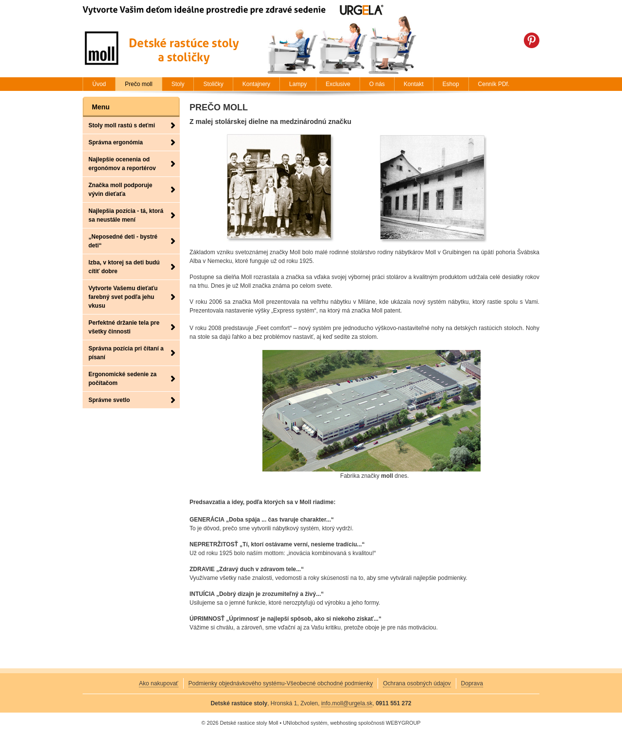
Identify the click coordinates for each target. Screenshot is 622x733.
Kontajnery (256, 84)
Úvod (99, 84)
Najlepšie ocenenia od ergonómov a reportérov (122, 164)
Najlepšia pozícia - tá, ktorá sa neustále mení (125, 215)
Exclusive (338, 84)
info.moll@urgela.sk (347, 703)
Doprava (472, 683)
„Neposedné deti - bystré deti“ (122, 241)
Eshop (451, 84)
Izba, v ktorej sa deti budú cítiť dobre (124, 267)
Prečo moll (139, 84)
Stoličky (213, 84)
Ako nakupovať (158, 683)
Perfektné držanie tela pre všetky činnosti (123, 327)
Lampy (298, 84)
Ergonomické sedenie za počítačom (122, 378)
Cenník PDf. (494, 84)
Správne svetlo (109, 400)
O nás (377, 84)
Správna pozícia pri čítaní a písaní (126, 353)
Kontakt (414, 84)
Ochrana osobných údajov (416, 683)
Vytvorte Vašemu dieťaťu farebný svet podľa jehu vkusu (122, 297)
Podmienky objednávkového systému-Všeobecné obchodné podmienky (281, 683)
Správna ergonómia (115, 142)
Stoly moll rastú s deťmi (121, 125)
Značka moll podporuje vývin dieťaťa (120, 189)
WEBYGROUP (403, 723)
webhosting (343, 723)
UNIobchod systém (305, 723)
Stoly (178, 84)
